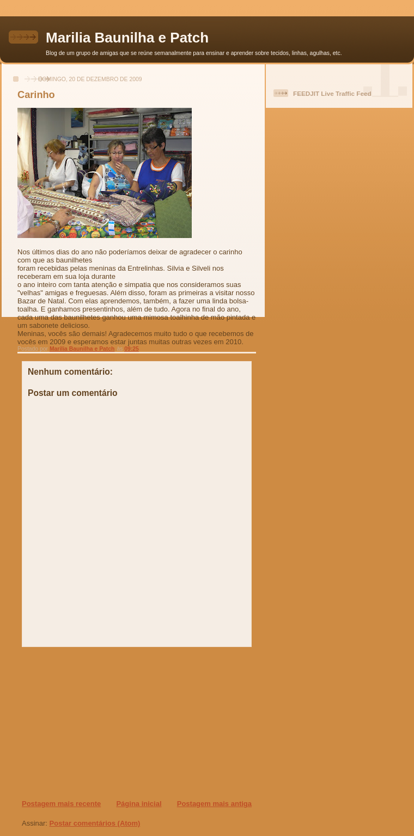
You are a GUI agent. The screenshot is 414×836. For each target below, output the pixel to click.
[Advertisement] (87, 723)
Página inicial (138, 804)
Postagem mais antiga (214, 804)
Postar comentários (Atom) (95, 823)
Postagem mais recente (61, 804)
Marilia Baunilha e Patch (127, 37)
